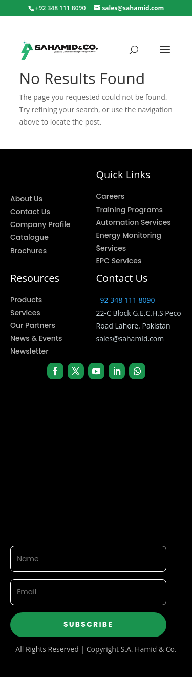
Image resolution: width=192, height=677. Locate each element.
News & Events (36, 338)
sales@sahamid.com (130, 338)
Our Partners (32, 325)
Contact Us (30, 212)
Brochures (28, 250)
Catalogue (29, 237)
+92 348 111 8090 (125, 300)
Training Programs (129, 209)
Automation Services (133, 222)
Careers (110, 196)
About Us (26, 199)
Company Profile (40, 224)
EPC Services (119, 261)
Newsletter (29, 351)
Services (25, 312)
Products (26, 300)
